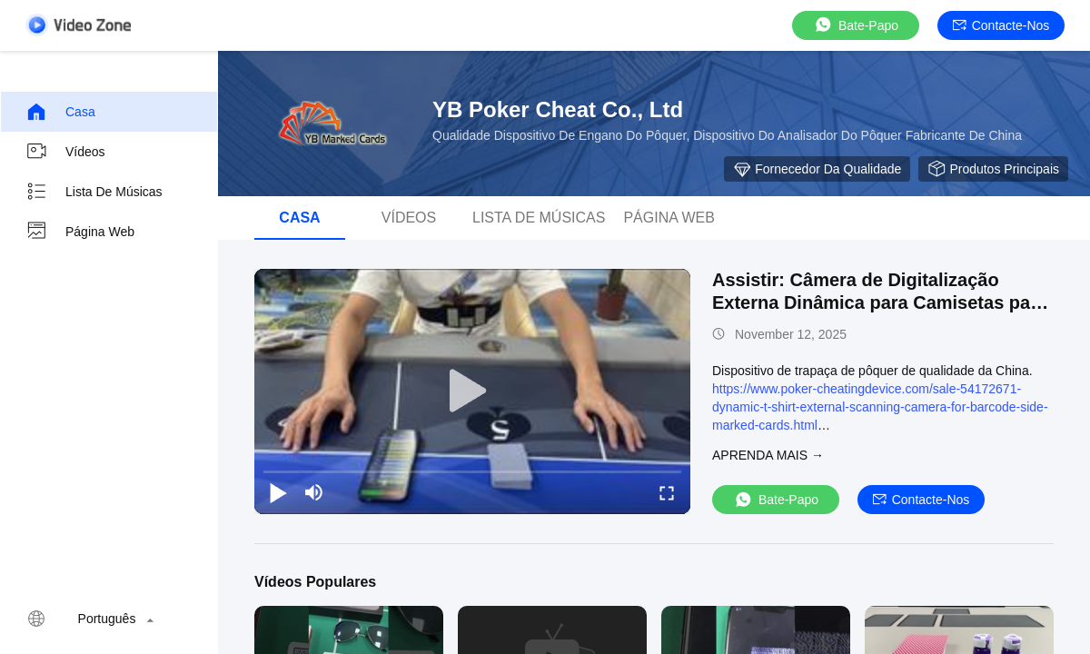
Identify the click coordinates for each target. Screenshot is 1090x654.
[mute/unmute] (314, 492)
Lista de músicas (94, 192)
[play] (472, 391)
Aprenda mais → (768, 455)
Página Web (79, 232)
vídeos (65, 152)
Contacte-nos (1001, 25)
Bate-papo (855, 25)
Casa (60, 112)
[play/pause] (278, 492)
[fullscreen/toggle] (667, 492)
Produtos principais (993, 169)
